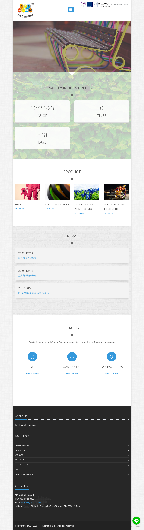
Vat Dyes (19, 455)
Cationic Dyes (21, 465)
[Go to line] (136, 521)
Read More (32, 373)
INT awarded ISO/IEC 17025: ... (33, 293)
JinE (17, 470)
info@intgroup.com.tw (31, 502)
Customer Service (24, 474)
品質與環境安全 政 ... (28, 275)
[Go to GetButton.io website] (136, 527)
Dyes (18, 204)
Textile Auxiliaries (57, 204)
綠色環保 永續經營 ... (28, 258)
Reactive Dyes (22, 450)
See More (20, 209)
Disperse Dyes (22, 445)
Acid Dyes (19, 460)
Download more (121, 4)
